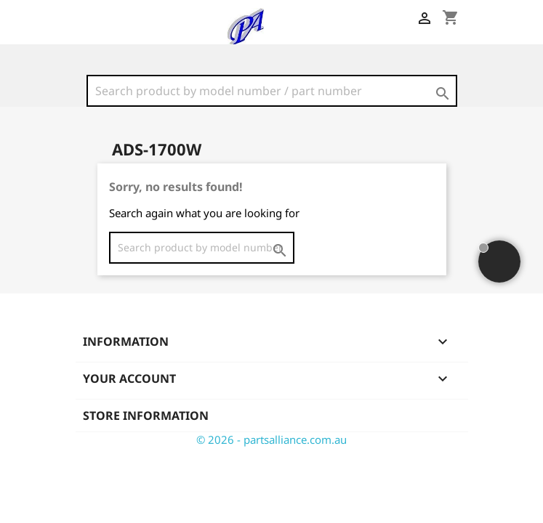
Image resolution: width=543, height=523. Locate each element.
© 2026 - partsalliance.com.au (271, 439)
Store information (146, 415)
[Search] (272, 91)
